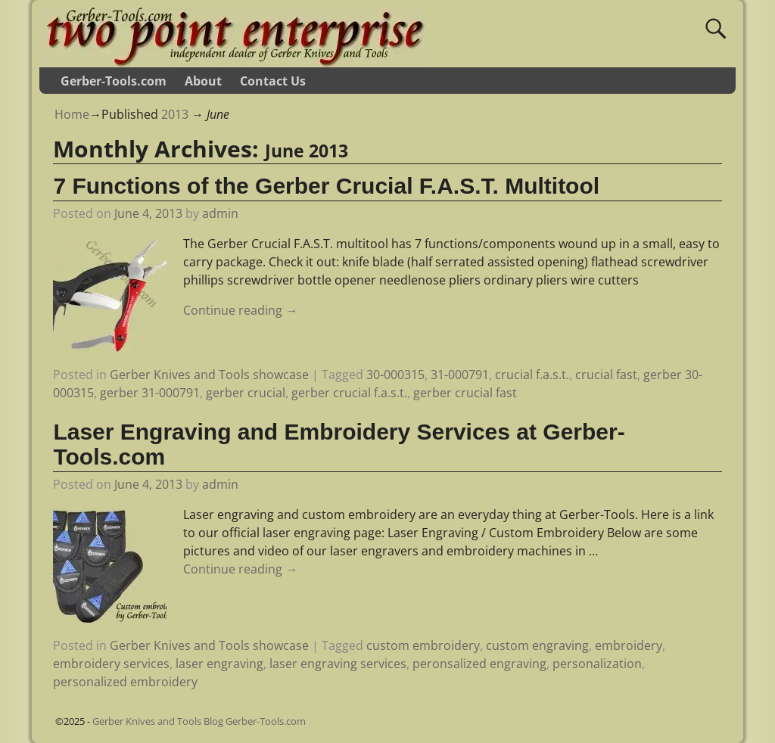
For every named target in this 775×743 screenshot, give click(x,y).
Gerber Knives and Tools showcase (209, 374)
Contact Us (273, 81)
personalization (597, 663)
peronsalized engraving (479, 663)
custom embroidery (423, 645)
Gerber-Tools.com (114, 81)
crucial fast (606, 374)
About (203, 81)
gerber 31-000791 (150, 392)
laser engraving (219, 663)
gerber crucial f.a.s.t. (349, 392)
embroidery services (111, 663)
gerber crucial (245, 392)
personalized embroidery (125, 681)
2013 (174, 114)
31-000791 (460, 374)
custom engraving (537, 645)
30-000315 (395, 374)
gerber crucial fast (465, 392)
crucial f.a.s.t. (532, 374)
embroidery (628, 645)
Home (71, 114)
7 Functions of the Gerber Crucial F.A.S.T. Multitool (326, 185)
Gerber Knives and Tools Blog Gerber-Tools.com (199, 721)
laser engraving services (337, 663)
